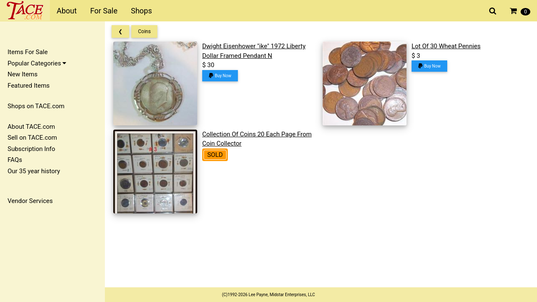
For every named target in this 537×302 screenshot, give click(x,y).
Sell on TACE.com (32, 137)
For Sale (103, 10)
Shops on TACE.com (36, 106)
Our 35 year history (34, 171)
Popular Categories (37, 63)
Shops (141, 10)
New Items (22, 74)
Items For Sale (28, 52)
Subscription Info (31, 149)
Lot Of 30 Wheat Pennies (446, 46)
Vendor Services (30, 201)
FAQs (15, 160)
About (67, 10)
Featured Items (29, 85)
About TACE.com (31, 126)
